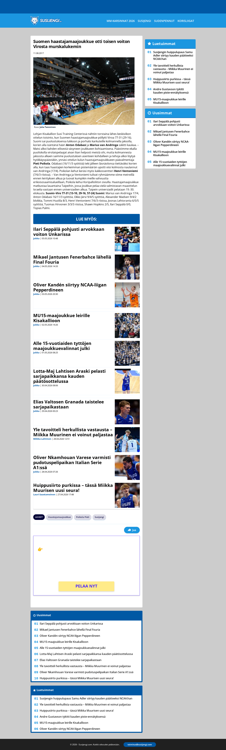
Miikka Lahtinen (42, 438)
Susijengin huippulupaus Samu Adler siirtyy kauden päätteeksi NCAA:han (86, 698)
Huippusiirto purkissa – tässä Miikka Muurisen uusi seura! (73, 487)
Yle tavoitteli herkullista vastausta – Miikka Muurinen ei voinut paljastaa (73, 432)
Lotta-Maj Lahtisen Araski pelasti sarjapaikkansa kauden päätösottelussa (69, 376)
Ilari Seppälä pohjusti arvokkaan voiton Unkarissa (68, 231)
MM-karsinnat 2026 (121, 21)
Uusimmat (44, 615)
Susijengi (144, 21)
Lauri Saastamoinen (44, 494)
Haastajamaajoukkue (59, 517)
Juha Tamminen (48, 127)
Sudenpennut (164, 21)
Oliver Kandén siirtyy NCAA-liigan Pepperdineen (70, 287)
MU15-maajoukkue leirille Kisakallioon (61, 317)
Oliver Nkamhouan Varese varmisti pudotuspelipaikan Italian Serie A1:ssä (72, 462)
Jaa (132, 530)
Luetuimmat (45, 690)
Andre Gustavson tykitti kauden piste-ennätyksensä (72, 716)
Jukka (36, 238)
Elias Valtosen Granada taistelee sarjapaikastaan (68, 404)
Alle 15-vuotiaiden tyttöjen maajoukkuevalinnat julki (62, 345)
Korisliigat (186, 21)
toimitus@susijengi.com (140, 744)
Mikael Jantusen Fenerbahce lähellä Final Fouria (72, 259)
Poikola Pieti (82, 517)
